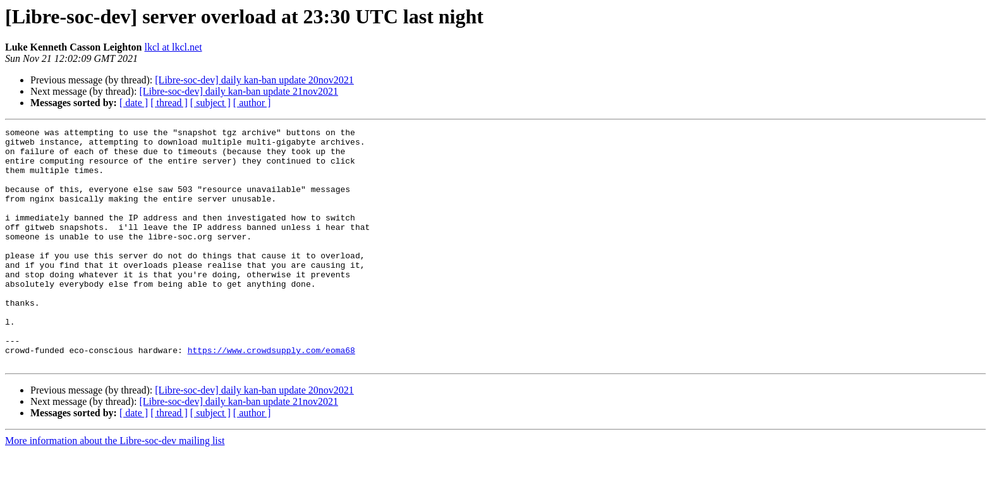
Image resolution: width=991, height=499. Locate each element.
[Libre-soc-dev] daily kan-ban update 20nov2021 (254, 80)
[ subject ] (210, 102)
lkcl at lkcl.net (173, 47)
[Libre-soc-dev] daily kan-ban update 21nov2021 (238, 91)
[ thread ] (169, 102)
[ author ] (252, 102)
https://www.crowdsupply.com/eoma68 (271, 395)
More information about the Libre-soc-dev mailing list (114, 488)
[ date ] (133, 102)
